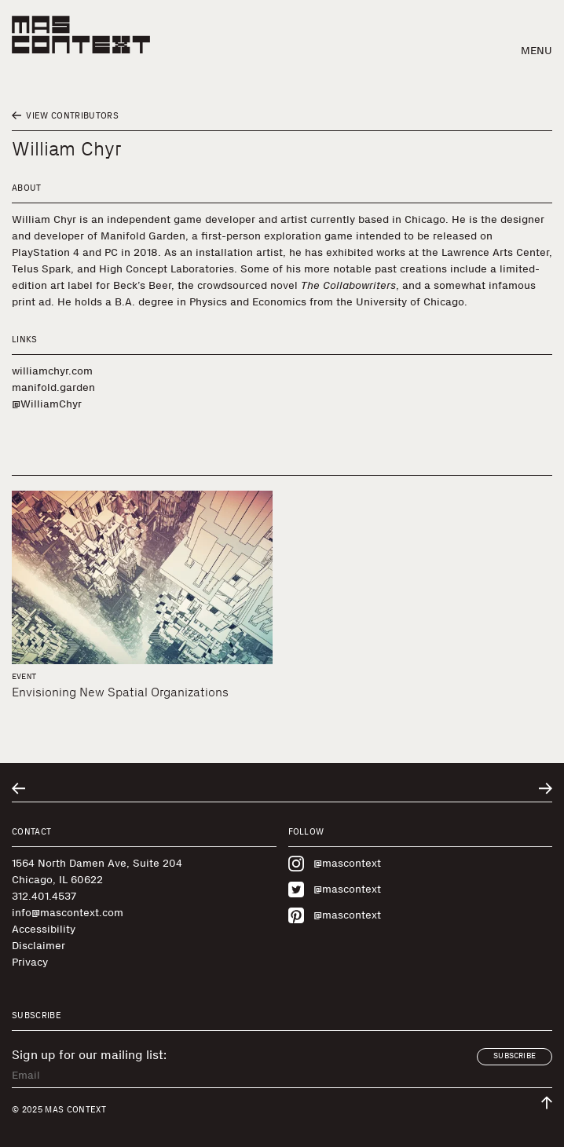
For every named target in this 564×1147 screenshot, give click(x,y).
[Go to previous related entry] (18, 788)
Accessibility (43, 929)
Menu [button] (536, 50)
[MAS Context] (81, 34)
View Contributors (65, 116)
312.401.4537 (44, 896)
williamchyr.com (52, 371)
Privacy (30, 962)
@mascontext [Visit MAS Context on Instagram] (334, 863)
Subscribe (514, 1056)
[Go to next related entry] (545, 788)
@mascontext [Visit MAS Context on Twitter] (334, 889)
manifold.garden (53, 387)
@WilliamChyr (47, 404)
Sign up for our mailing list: (89, 1055)
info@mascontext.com (67, 912)
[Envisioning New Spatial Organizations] (142, 577)
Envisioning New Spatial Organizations (120, 692)
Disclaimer (38, 945)
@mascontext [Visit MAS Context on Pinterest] (334, 915)
